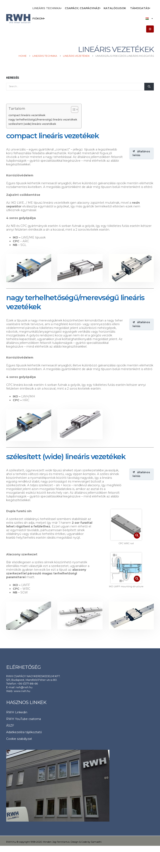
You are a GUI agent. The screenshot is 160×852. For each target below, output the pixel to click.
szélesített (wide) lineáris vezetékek (32, 123)
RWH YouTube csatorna (23, 719)
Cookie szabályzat (19, 739)
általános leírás (141, 153)
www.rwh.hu (22, 691)
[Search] (149, 86)
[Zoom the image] (126, 524)
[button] (150, 28)
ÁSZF (10, 725)
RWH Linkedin (16, 712)
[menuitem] (46, 8)
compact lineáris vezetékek (26, 115)
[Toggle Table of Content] (72, 109)
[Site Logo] (18, 18)
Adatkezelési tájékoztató (24, 732)
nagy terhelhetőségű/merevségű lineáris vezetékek (42, 119)
